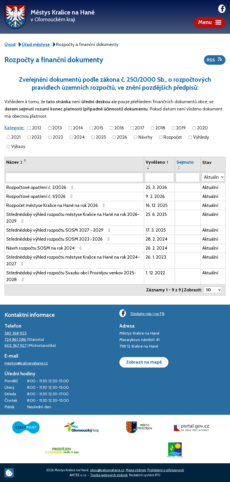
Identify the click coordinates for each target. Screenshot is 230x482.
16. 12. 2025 (156, 205)
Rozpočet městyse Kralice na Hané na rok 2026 (56, 205)
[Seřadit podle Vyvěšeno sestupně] (148, 169)
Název (14, 162)
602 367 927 (16, 345)
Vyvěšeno (157, 162)
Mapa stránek (136, 470)
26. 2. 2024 (156, 248)
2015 (98, 128)
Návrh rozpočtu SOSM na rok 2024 (45, 248)
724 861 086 (15, 339)
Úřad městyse (36, 44)
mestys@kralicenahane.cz (26, 363)
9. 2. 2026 (155, 196)
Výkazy (18, 146)
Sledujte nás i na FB (141, 313)
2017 (139, 128)
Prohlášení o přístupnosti (165, 470)
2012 (36, 128)
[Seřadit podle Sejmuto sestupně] (179, 169)
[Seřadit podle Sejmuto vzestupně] (179, 167)
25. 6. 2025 (156, 214)
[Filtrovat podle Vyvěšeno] (159, 177)
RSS (215, 60)
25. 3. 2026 (156, 187)
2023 (58, 137)
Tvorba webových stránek (109, 475)
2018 (160, 128)
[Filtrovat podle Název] (74, 177)
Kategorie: (14, 127)
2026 (122, 137)
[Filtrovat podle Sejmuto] (188, 177)
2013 (57, 128)
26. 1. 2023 (156, 257)
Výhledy (201, 137)
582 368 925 (16, 333)
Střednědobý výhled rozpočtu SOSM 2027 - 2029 (59, 230)
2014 (78, 128)
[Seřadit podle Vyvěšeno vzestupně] (148, 167)
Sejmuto (185, 162)
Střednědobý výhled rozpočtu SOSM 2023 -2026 (59, 239)
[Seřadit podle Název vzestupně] (25, 160)
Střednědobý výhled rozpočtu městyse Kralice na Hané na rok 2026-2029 (72, 218)
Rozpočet (172, 137)
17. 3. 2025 (156, 230)
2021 (16, 137)
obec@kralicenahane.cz (107, 470)
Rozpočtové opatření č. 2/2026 (40, 187)
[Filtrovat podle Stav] (212, 177)
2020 (202, 128)
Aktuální (210, 187)
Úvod (10, 44)
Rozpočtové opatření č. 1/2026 (40, 196)
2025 (101, 137)
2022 (37, 137)
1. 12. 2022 (155, 273)
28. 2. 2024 (156, 239)
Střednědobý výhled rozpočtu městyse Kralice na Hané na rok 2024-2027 (73, 260)
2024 (79, 137)
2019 (181, 128)
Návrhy (145, 137)
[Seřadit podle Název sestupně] (25, 162)
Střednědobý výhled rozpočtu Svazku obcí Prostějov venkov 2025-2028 (71, 276)
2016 (119, 128)
